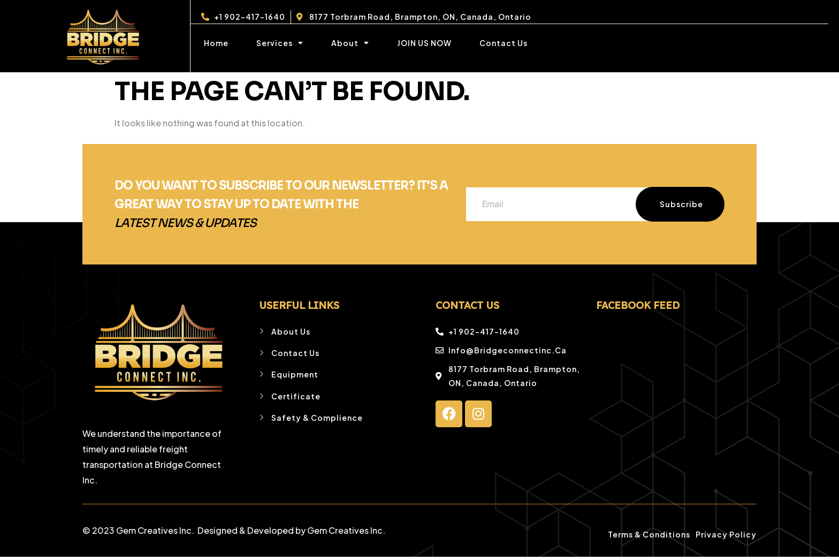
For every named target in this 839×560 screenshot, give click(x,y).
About (350, 43)
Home (216, 43)
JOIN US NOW (424, 43)
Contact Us (503, 43)
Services (279, 43)
